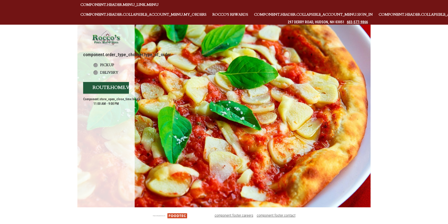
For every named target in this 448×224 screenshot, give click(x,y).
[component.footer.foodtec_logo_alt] (170, 215)
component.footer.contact (276, 215)
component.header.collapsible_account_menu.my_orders (143, 14)
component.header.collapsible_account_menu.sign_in (313, 14)
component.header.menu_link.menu (119, 4)
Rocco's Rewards (230, 14)
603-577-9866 (357, 22)
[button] (106, 38)
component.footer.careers (234, 215)
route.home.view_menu (124, 87)
